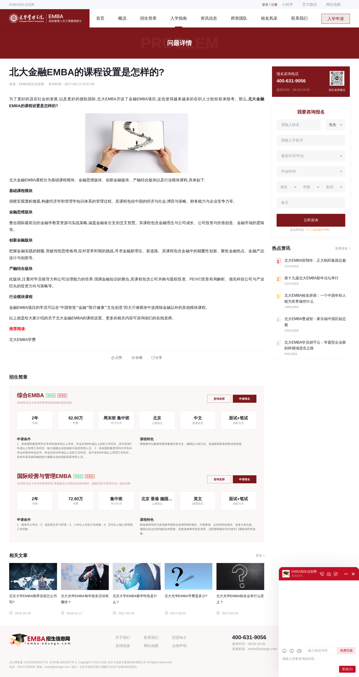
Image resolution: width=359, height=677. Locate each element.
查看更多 (341, 248)
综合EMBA (30, 395)
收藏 (136, 357)
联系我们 (299, 18)
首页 (100, 18)
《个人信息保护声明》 (318, 229)
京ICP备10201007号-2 (63, 662)
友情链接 (122, 646)
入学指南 (178, 18)
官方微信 (309, 4)
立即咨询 (311, 220)
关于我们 (122, 637)
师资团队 (239, 18)
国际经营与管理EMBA (44, 476)
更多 (259, 555)
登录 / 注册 (269, 4)
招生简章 (148, 18)
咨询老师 (218, 398)
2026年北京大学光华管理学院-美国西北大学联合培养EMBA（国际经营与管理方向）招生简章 (74, 483)
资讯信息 (209, 18)
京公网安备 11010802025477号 (28, 662)
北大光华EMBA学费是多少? (186, 596)
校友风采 (269, 18)
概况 (122, 18)
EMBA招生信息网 (21, 4)
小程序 (287, 4)
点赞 (116, 357)
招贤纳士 (179, 637)
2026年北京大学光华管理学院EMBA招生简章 (44, 402)
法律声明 (179, 646)
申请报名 (244, 398)
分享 (157, 357)
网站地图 (333, 4)
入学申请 (335, 18)
